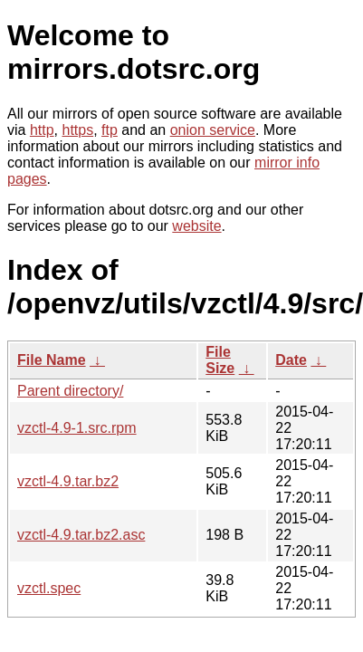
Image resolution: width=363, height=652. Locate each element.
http (42, 130)
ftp (109, 130)
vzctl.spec (49, 588)
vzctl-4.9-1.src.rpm (77, 428)
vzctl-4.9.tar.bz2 (68, 481)
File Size (219, 360)
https (77, 130)
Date (291, 360)
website (196, 226)
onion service (212, 130)
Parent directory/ (70, 390)
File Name (51, 360)
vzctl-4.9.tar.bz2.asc (81, 534)
